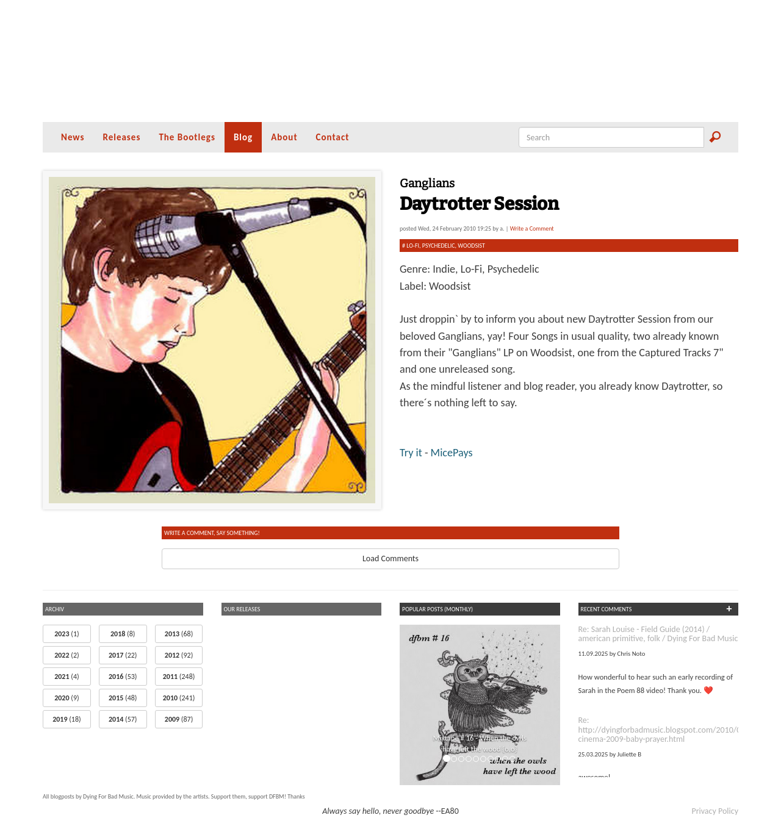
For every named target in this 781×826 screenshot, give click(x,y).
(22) (123, 655)
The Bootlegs (187, 137)
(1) (66, 634)
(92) (179, 655)
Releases (121, 137)
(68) (179, 634)
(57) (123, 719)
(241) (179, 698)
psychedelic (438, 246)
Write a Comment (532, 228)
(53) (123, 676)
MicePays (452, 452)
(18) (66, 719)
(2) (66, 655)
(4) (66, 676)
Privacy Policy (714, 811)
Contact (333, 137)
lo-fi (412, 246)
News (72, 137)
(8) (122, 634)
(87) (179, 719)
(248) (179, 676)
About (284, 137)
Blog (243, 137)
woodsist (471, 246)
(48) (123, 698)
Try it (412, 452)
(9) (66, 698)
